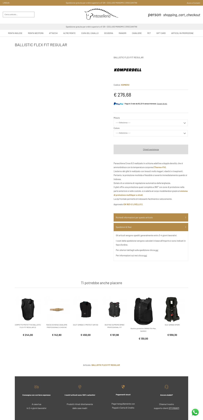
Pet (149, 33)
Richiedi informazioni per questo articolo (134, 217)
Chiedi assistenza (151, 149)
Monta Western (35, 33)
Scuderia (108, 33)
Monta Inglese (15, 33)
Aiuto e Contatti (193, 3)
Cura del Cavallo (90, 33)
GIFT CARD (161, 33)
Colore (117, 128)
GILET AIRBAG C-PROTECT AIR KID (85, 325)
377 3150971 (174, 408)
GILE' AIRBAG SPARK (172, 325)
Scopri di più (162, 103)
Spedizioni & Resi (123, 227)
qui (156, 250)
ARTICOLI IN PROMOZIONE (182, 33)
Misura (117, 117)
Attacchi (53, 33)
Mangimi (122, 33)
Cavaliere (137, 33)
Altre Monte (69, 33)
